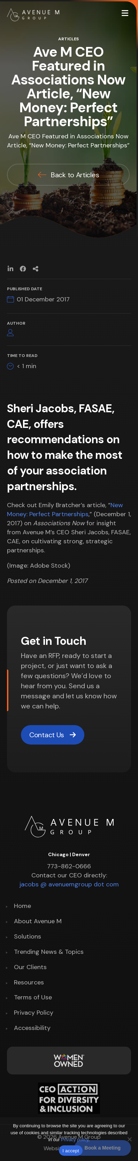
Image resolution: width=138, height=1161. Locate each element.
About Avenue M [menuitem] (38, 921)
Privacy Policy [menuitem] (33, 1013)
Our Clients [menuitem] (30, 967)
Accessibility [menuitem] (32, 1028)
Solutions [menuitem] (27, 937)
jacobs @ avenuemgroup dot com (69, 884)
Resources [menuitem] (29, 983)
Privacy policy (75, 1139)
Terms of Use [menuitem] (33, 997)
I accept (70, 1150)
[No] (129, 1139)
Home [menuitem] (22, 906)
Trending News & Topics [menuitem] (49, 952)
